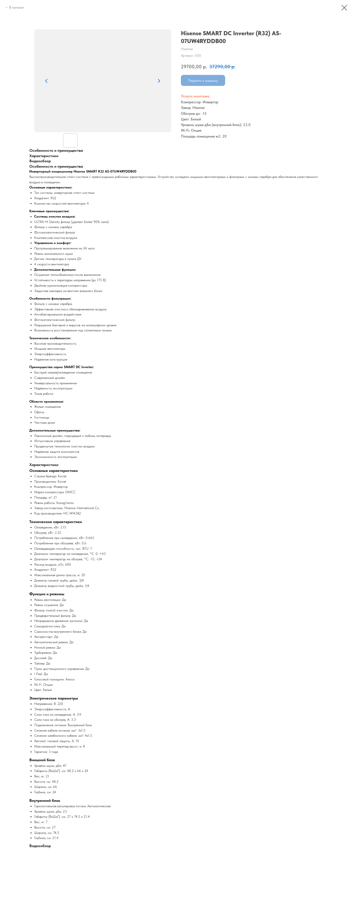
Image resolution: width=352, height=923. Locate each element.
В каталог (16, 7)
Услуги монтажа (195, 96)
